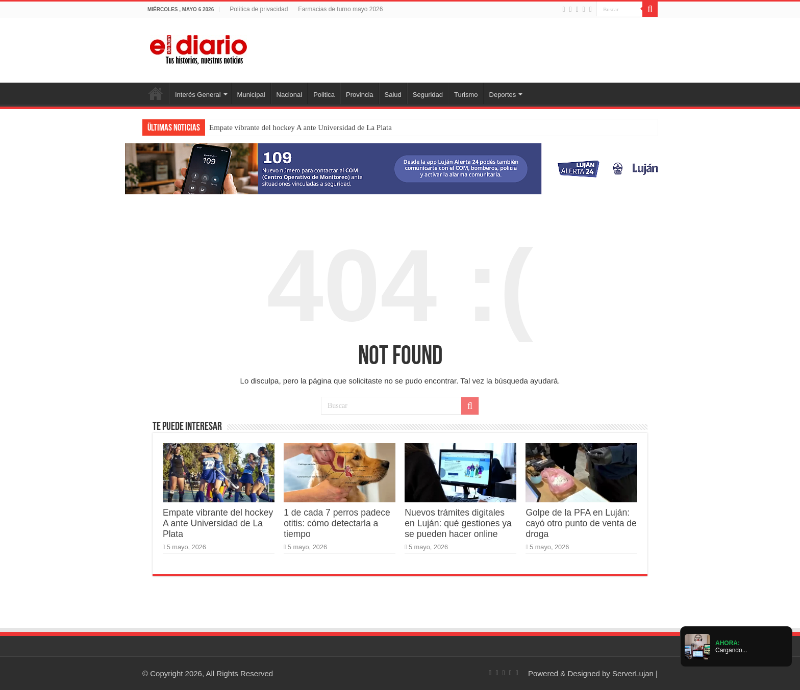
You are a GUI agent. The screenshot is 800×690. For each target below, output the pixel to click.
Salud (393, 94)
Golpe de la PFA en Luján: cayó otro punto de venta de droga (581, 523)
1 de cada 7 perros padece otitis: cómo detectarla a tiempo (337, 523)
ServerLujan (633, 673)
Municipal (251, 94)
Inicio (155, 93)
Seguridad (428, 94)
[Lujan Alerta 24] (400, 168)
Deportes (502, 94)
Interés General (198, 94)
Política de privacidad (259, 9)
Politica (324, 94)
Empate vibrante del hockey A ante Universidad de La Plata (300, 127)
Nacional (290, 94)
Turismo (466, 94)
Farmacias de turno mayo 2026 (340, 9)
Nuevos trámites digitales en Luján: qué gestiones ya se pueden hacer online (458, 523)
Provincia (359, 94)
